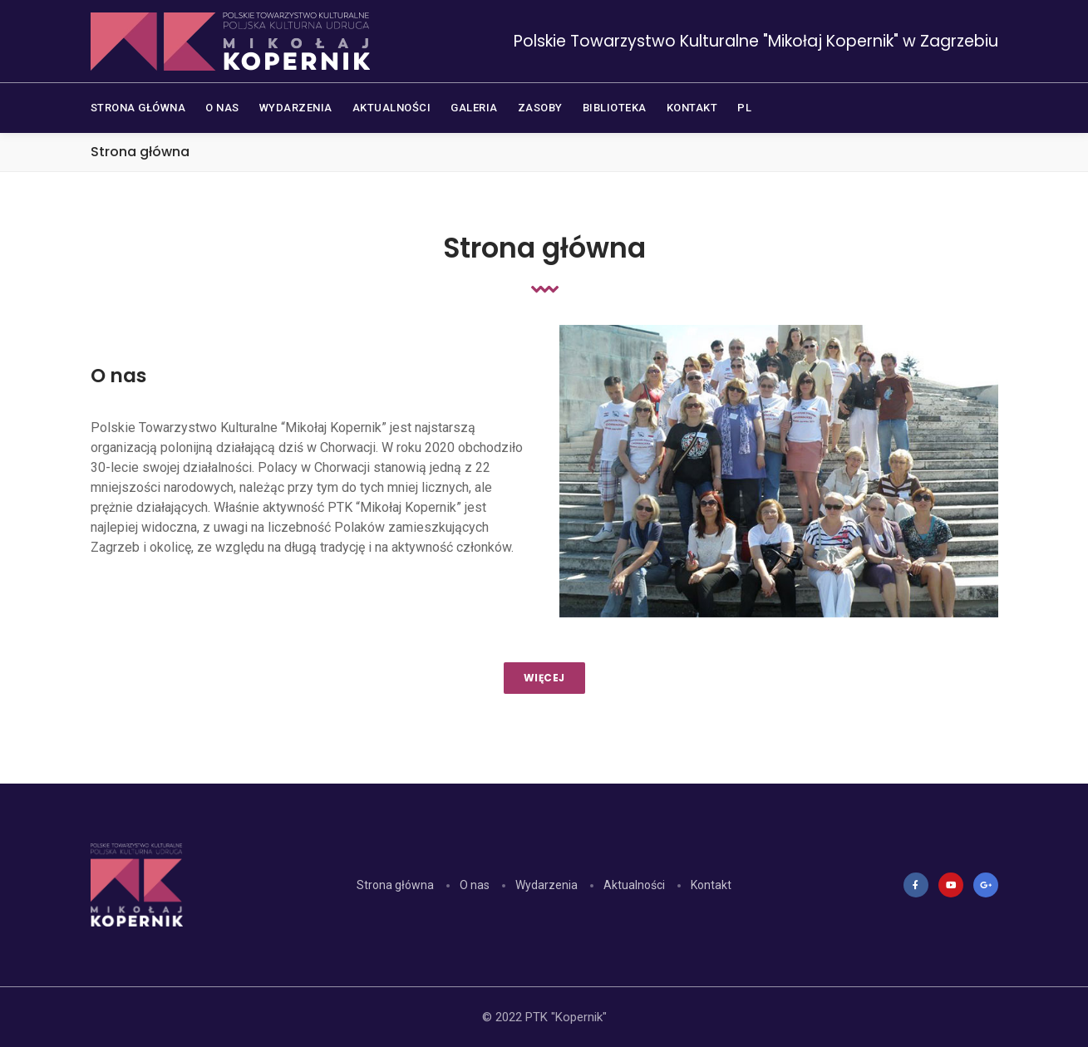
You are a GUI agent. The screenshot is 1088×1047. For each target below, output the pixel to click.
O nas (475, 885)
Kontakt (711, 885)
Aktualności (634, 885)
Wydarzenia (546, 885)
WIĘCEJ (544, 678)
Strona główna (395, 885)
